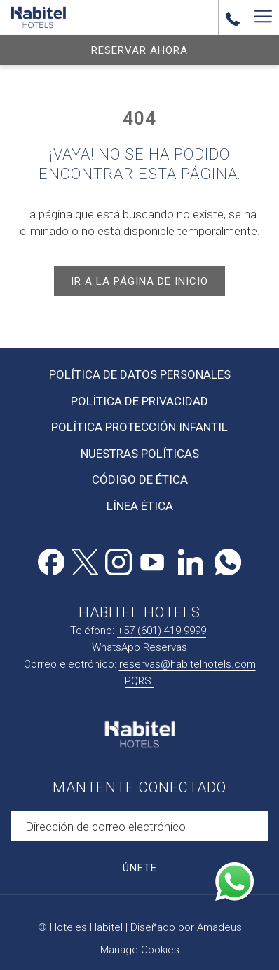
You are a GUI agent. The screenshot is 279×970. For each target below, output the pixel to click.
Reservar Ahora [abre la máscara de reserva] (139, 50)
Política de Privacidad (139, 401)
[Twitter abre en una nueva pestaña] (85, 559)
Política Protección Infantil (139, 427)
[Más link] (263, 17)
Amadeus (219, 927)
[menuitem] (139, 374)
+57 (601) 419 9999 (161, 630)
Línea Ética (140, 506)
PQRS (139, 681)
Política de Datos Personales (140, 374)
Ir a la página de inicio (139, 281)
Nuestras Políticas (140, 454)
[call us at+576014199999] (233, 17)
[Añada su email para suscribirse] (139, 826)
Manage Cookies (139, 949)
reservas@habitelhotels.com (187, 664)
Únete (140, 868)
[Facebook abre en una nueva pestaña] (51, 559)
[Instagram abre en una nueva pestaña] (118, 559)
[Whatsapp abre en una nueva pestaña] (228, 559)
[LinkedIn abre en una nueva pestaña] (190, 559)
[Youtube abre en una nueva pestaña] (152, 559)
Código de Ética (140, 479)
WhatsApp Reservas (139, 647)
